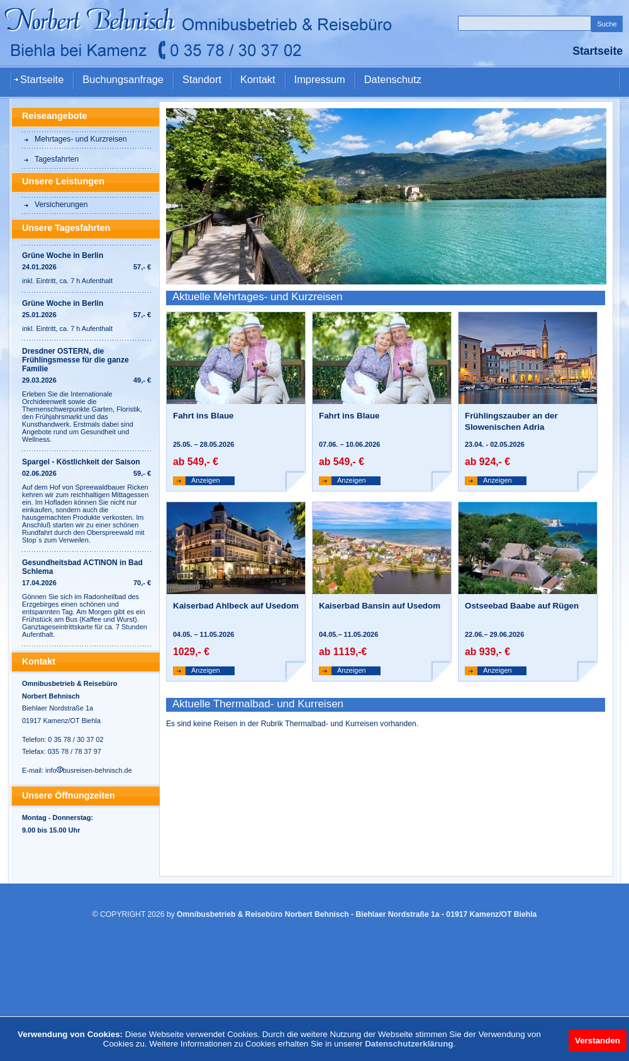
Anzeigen (205, 480)
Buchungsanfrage (123, 79)
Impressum (319, 79)
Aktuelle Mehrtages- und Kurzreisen (257, 297)
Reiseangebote (54, 116)
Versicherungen (61, 204)
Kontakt (258, 79)
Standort (201, 79)
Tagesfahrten (57, 159)
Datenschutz (392, 79)
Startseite (42, 79)
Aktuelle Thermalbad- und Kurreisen (257, 704)
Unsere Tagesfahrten (66, 228)
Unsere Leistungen (63, 181)
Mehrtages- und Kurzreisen (81, 139)
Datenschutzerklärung (409, 1043)
